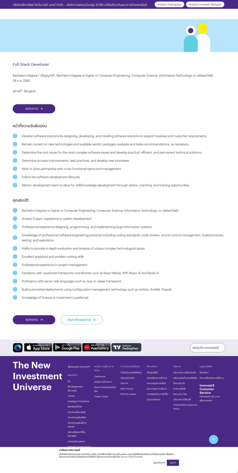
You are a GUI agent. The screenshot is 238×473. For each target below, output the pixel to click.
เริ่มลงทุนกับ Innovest (79, 366)
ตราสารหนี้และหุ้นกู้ (77, 412)
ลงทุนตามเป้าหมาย (103, 381)
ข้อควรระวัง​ (179, 383)
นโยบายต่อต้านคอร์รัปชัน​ (185, 377)
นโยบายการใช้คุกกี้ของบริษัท (132, 456)
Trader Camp (101, 396)
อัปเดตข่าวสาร (127, 377)
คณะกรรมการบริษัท (156, 383)
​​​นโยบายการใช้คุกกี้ (182, 399)
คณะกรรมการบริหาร (157, 388)
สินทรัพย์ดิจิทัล (75, 406)
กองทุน (71, 395)
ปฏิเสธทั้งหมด (159, 463)
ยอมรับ (173, 463)
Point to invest (128, 393)
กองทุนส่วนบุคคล (76, 441)
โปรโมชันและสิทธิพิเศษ (131, 372)
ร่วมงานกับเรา (153, 399)
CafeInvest (99, 376)
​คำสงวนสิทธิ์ (179, 388)
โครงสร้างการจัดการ (157, 377)
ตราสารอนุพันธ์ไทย (77, 417)
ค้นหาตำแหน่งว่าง (80, 319)
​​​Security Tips (180, 393)
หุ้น (69, 381)
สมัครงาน (32, 108)
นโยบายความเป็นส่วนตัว (184, 372)
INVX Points (127, 388)
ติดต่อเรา (204, 372)
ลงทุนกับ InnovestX (205, 347)
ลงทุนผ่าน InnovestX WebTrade (205, 4)
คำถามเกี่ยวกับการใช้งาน (212, 377)
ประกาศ (124, 383)
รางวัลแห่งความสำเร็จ (157, 393)
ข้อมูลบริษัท (152, 372)
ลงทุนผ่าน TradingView (169, 4)
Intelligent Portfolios (78, 401)
